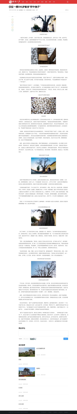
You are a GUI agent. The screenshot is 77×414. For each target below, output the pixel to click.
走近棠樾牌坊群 (40, 348)
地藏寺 (38, 368)
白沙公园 (21, 404)
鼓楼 (20, 359)
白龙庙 (20, 387)
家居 (42, 1)
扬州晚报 (21, 10)
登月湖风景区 (22, 379)
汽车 (54, 1)
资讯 (27, 1)
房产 (38, 1)
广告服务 (50, 412)
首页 (23, 1)
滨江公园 (21, 396)
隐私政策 (66, 412)
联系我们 (55, 412)
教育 (50, 1)
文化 (35, 1)
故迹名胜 (38, 354)
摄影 (46, 1)
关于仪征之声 (43, 412)
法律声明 (60, 412)
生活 (31, 1)
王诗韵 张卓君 (29, 10)
